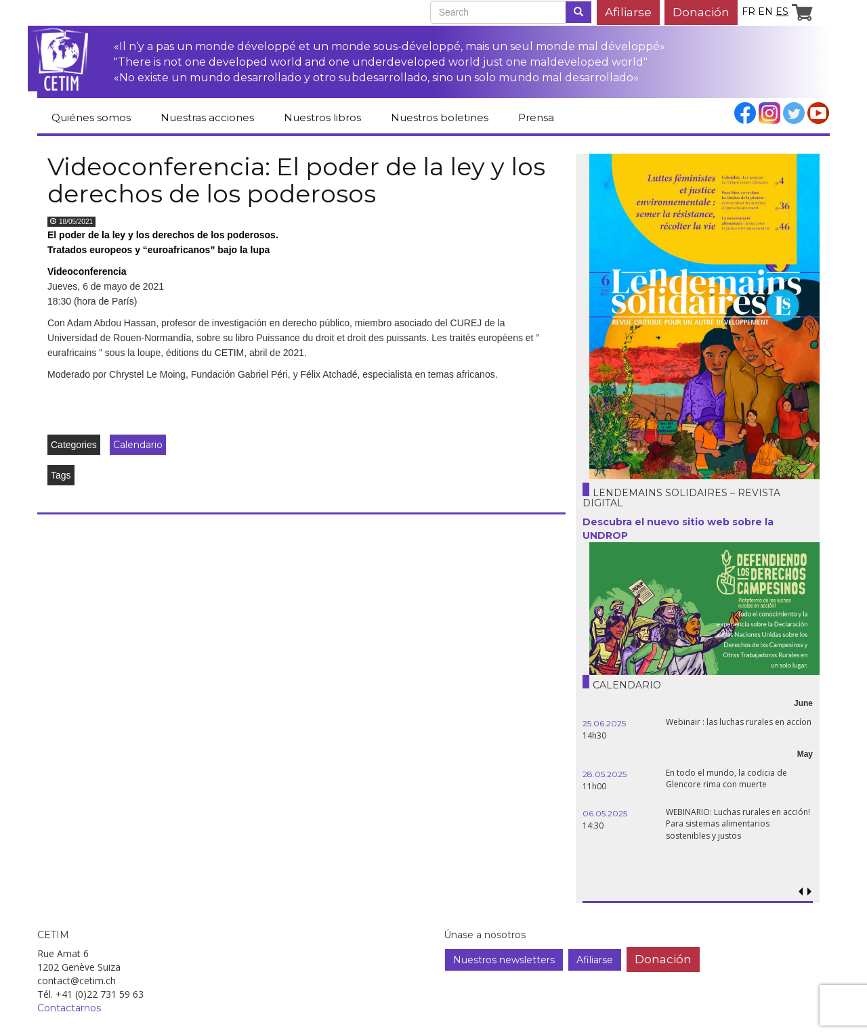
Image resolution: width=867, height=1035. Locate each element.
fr (748, 11)
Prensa (536, 117)
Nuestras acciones (207, 117)
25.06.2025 (604, 723)
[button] (809, 892)
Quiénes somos (91, 117)
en (765, 11)
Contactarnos (69, 1008)
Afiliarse (628, 12)
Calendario (138, 445)
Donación (701, 12)
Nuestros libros (322, 117)
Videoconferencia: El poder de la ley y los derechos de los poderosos (296, 180)
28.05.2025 (605, 774)
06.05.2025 (605, 813)
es (782, 11)
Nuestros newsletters (504, 960)
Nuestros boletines (439, 117)
